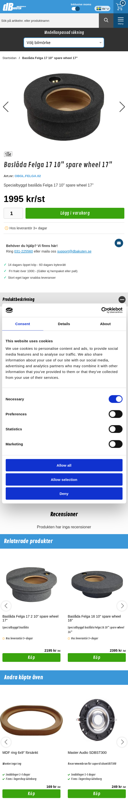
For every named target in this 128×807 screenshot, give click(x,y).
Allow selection (64, 479)
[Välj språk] (102, 6)
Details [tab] (64, 323)
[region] (64, 299)
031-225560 (23, 251)
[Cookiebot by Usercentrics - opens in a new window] (101, 310)
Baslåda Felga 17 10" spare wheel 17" (49, 58)
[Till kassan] (120, 6)
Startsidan (9, 58)
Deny (64, 494)
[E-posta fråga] (119, 243)
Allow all (64, 465)
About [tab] (105, 323)
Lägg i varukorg (58, 214)
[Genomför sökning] (106, 20)
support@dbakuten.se (74, 251)
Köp (18, 658)
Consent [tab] (22, 323)
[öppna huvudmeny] (120, 20)
